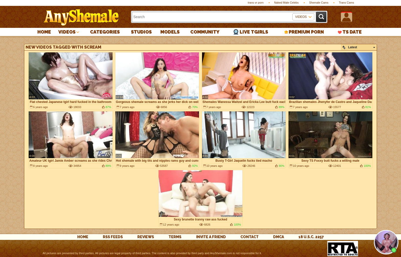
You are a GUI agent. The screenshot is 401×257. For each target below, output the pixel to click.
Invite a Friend (211, 237)
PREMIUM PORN (306, 31)
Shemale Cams (318, 2)
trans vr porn (256, 2)
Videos (66, 31)
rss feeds (113, 237)
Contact (249, 237)
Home (44, 31)
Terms (175, 237)
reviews (145, 237)
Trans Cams (346, 2)
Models (170, 31)
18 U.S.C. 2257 (311, 237)
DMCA (278, 237)
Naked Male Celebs (286, 2)
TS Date (352, 31)
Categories (105, 31)
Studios (141, 31)
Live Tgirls (254, 31)
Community (204, 31)
